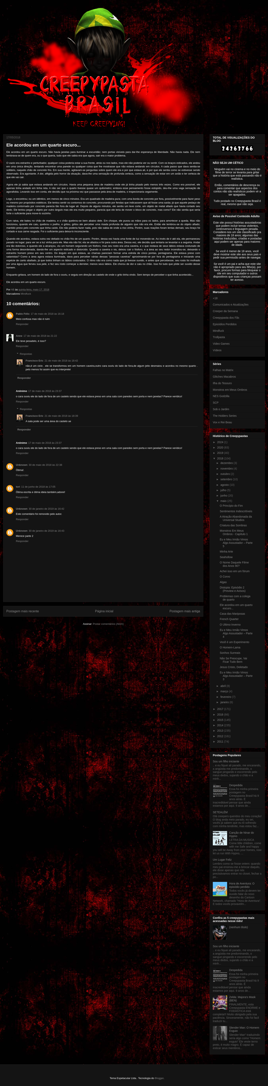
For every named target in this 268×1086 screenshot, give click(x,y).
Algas (223, 582)
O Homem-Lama (230, 647)
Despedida (236, 785)
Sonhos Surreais (230, 652)
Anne (19, 335)
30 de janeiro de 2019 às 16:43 (46, 530)
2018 (220, 458)
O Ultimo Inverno (230, 624)
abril (223, 686)
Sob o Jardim (221, 409)
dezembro (226, 463)
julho (223, 490)
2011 (220, 741)
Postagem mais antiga (185, 611)
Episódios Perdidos (225, 324)
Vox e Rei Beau (222, 422)
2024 (220, 442)
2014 (220, 725)
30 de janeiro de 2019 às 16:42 (46, 508)
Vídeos (217, 350)
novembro (226, 468)
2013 (220, 730)
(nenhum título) (238, 927)
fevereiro (226, 696)
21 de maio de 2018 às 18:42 (61, 360)
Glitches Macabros (224, 376)
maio (223, 500)
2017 (220, 709)
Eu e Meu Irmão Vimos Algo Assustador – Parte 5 (236, 543)
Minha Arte (226, 551)
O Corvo (225, 576)
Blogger (159, 1078)
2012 (220, 736)
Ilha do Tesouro (222, 383)
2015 (220, 719)
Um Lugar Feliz (222, 859)
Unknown (22, 464)
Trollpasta (219, 337)
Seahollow (226, 557)
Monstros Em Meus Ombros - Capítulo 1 (234, 532)
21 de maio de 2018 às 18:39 (61, 415)
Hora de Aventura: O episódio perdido (242, 885)
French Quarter (229, 619)
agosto (224, 484)
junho (224, 495)
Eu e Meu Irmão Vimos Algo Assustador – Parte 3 (236, 676)
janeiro (224, 702)
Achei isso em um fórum (235, 571)
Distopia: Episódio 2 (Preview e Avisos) (233, 589)
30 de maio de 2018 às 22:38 (45, 464)
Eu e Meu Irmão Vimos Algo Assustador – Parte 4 (236, 633)
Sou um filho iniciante (226, 761)
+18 (215, 298)
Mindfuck (26, 293)
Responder (22, 324)
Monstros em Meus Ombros (230, 389)
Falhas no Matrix (223, 370)
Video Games (221, 343)
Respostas (26, 353)
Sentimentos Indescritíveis (236, 511)
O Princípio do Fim (231, 505)
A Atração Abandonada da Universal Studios (236, 518)
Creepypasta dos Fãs (226, 317)
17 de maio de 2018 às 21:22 (40, 335)
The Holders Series (225, 415)
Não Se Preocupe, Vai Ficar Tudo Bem (233, 660)
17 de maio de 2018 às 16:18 (47, 313)
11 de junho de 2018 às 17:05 (38, 486)
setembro (226, 479)
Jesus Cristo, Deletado (234, 667)
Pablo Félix (23, 313)
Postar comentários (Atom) (108, 623)
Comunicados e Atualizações (231, 304)
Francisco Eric (34, 360)
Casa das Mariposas (232, 613)
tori (18, 486)
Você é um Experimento (234, 642)
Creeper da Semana (225, 311)
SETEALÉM (220, 812)
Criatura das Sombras (233, 525)
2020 (220, 447)
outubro (225, 473)
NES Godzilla (221, 396)
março (224, 691)
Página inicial (104, 611)
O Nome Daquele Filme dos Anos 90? (234, 564)
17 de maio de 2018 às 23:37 (45, 391)
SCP (216, 402)
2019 (220, 452)
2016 (220, 714)
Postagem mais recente (22, 611)
